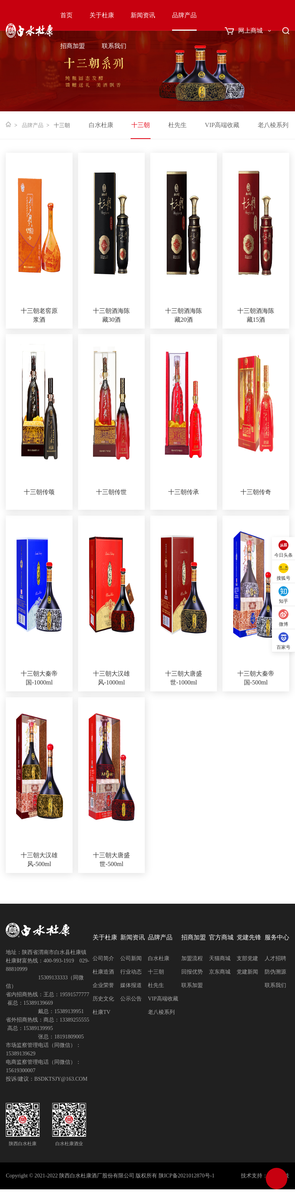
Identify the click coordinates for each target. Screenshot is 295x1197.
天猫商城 (219, 958)
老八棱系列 (273, 125)
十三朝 (140, 125)
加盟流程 (192, 958)
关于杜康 (101, 15)
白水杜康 (101, 125)
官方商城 (221, 937)
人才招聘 (275, 958)
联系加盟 (192, 985)
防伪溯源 (275, 972)
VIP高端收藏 (222, 125)
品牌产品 (184, 15)
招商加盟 (72, 46)
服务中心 (277, 937)
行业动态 (131, 972)
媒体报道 (131, 985)
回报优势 (192, 972)
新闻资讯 (143, 15)
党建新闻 (247, 972)
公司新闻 (131, 958)
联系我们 (114, 46)
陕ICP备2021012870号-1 (186, 1176)
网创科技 (278, 1176)
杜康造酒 (103, 972)
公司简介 (103, 958)
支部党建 (247, 958)
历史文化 (103, 999)
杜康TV (102, 1012)
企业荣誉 (103, 985)
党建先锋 (249, 937)
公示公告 (131, 999)
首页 (66, 15)
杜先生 (177, 125)
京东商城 (219, 972)
